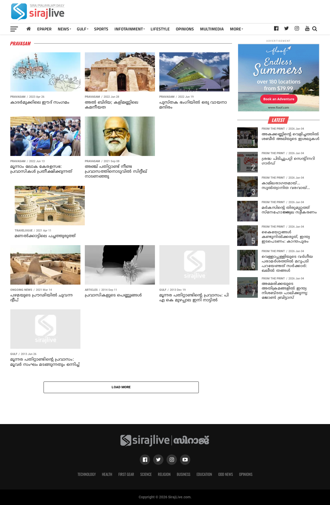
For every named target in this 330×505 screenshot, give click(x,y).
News (63, 29)
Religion (164, 474)
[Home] (28, 28)
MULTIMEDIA (212, 29)
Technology (87, 474)
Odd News (225, 474)
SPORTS (101, 29)
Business (184, 474)
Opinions (245, 474)
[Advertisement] (225, 13)
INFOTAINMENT (128, 29)
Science (146, 474)
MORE (235, 29)
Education (204, 474)
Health (107, 474)
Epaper (44, 29)
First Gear (126, 474)
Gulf (81, 29)
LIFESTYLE (160, 29)
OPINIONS (185, 29)
